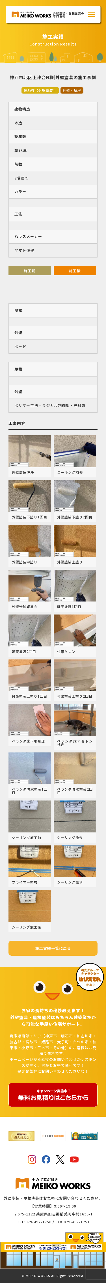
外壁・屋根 (72, 90)
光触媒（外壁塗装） (40, 90)
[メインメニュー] (91, 14)
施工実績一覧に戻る (53, 948)
